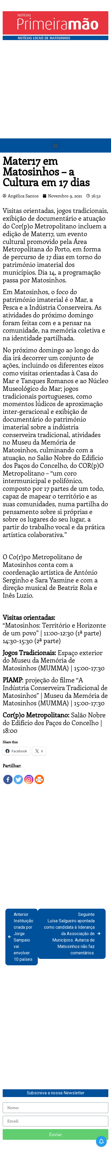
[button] (55, 145)
